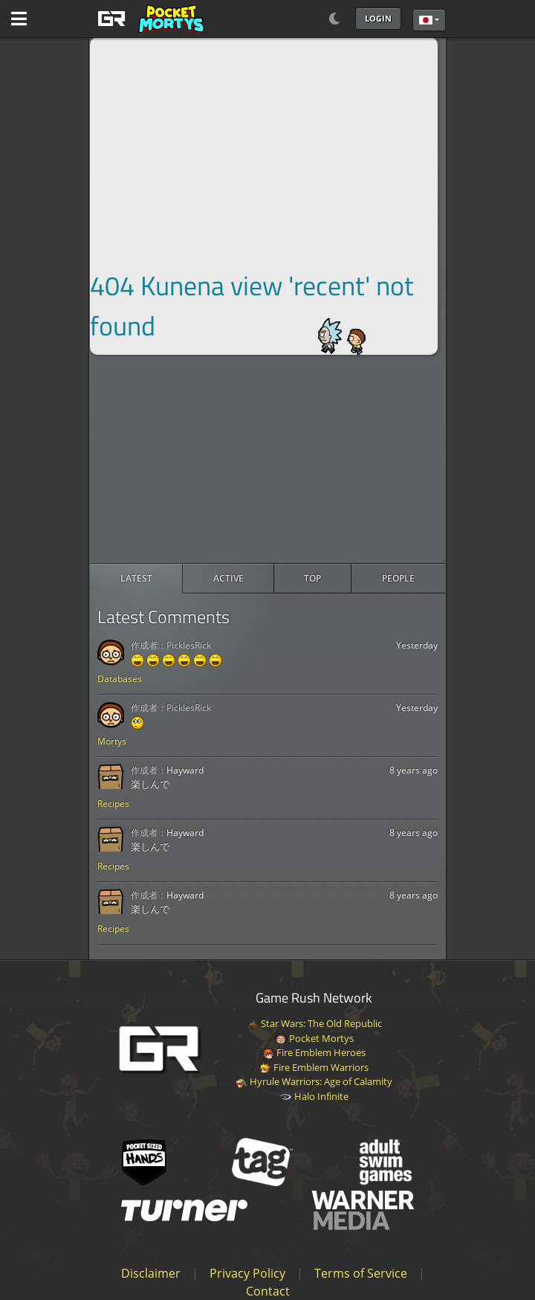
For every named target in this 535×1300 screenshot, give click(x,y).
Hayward (185, 770)
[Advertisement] (267, 459)
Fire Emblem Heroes (314, 1052)
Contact (268, 1291)
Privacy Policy (247, 1273)
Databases (119, 678)
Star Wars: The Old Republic (314, 1023)
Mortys (111, 741)
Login (378, 18)
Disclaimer (151, 1273)
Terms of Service (360, 1273)
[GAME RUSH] (149, 18)
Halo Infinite (314, 1096)
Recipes (113, 803)
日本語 (425, 20)
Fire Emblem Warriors (314, 1067)
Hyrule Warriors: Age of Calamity (314, 1081)
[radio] (136, 578)
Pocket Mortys (314, 1038)
